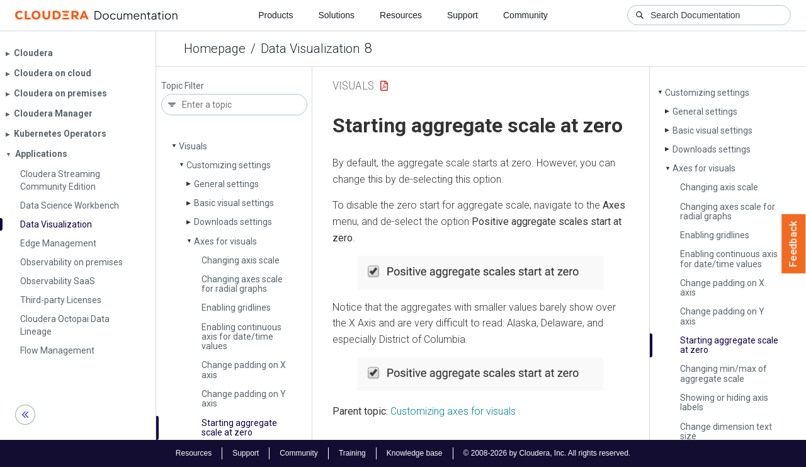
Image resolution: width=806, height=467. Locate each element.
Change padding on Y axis (244, 398)
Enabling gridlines (236, 308)
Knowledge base (415, 453)
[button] (480, 272)
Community (525, 15)
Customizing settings (228, 165)
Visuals (193, 146)
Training (352, 453)
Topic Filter (182, 86)
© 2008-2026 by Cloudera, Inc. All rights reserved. (547, 453)
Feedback (794, 244)
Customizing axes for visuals (453, 411)
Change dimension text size (726, 431)
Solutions (336, 15)
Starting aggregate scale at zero (239, 427)
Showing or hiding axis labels (724, 402)
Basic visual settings (234, 203)
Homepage (215, 48)
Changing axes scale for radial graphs (242, 284)
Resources (401, 15)
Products (275, 15)
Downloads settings (233, 222)
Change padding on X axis (244, 369)
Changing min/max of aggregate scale (723, 373)
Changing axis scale (241, 260)
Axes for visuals (225, 241)
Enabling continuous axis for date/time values (241, 337)
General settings (226, 184)
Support (462, 15)
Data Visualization (310, 48)
